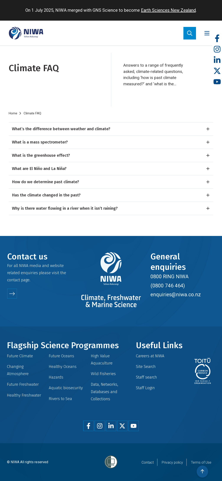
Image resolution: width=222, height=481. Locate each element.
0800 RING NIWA (169, 276)
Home (13, 113)
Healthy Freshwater (24, 395)
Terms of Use (201, 462)
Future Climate (20, 355)
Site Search (146, 366)
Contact (148, 462)
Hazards (56, 377)
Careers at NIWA (150, 355)
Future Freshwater (23, 384)
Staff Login (145, 387)
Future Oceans (61, 355)
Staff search (146, 377)
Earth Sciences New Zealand (168, 10)
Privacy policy (172, 462)
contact (13, 279)
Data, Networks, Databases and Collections (104, 391)
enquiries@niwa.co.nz (175, 295)
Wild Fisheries (103, 373)
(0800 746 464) (167, 286)
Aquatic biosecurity (66, 387)
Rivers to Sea (60, 398)
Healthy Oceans (63, 366)
